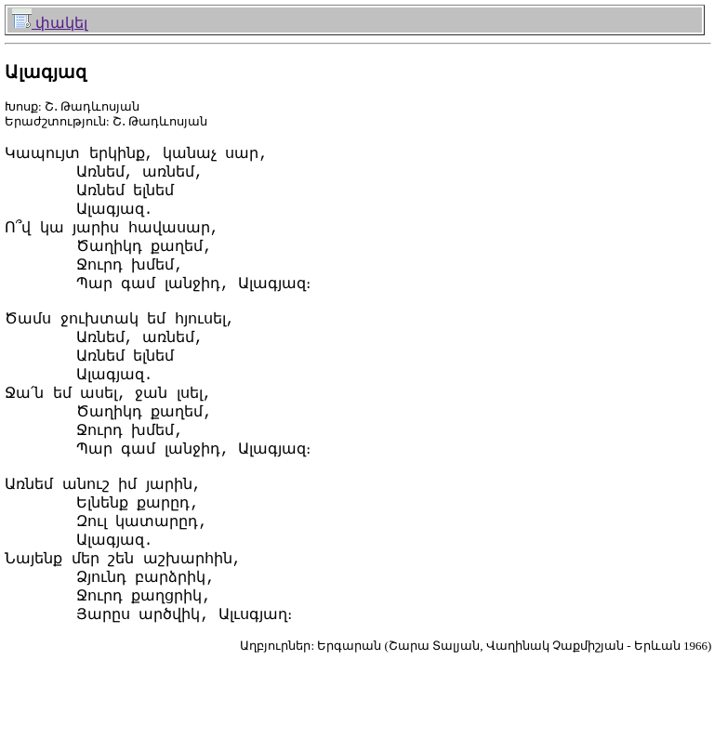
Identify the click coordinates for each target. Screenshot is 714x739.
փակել (49, 23)
